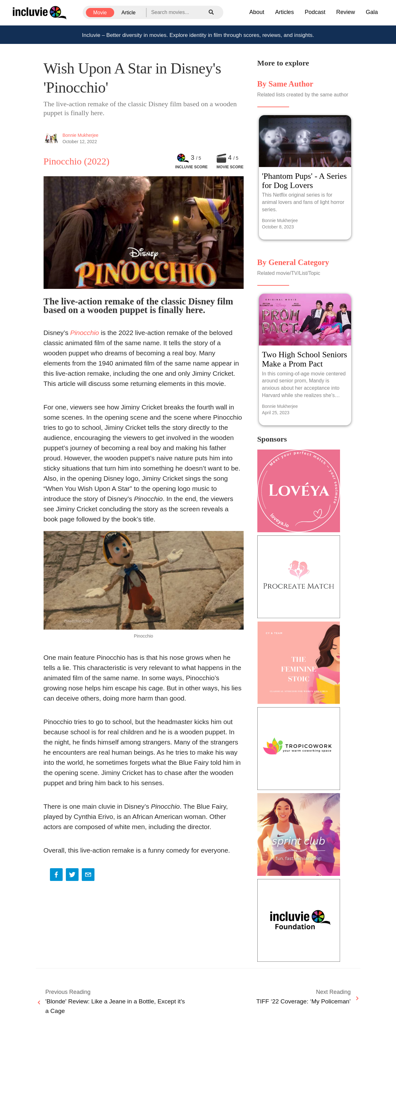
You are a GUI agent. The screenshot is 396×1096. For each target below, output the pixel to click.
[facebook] (56, 875)
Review (345, 12)
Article (128, 12)
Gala (372, 12)
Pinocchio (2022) (76, 161)
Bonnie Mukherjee (81, 135)
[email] (88, 875)
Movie (100, 12)
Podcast (315, 12)
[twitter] (72, 875)
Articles (284, 12)
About (256, 12)
